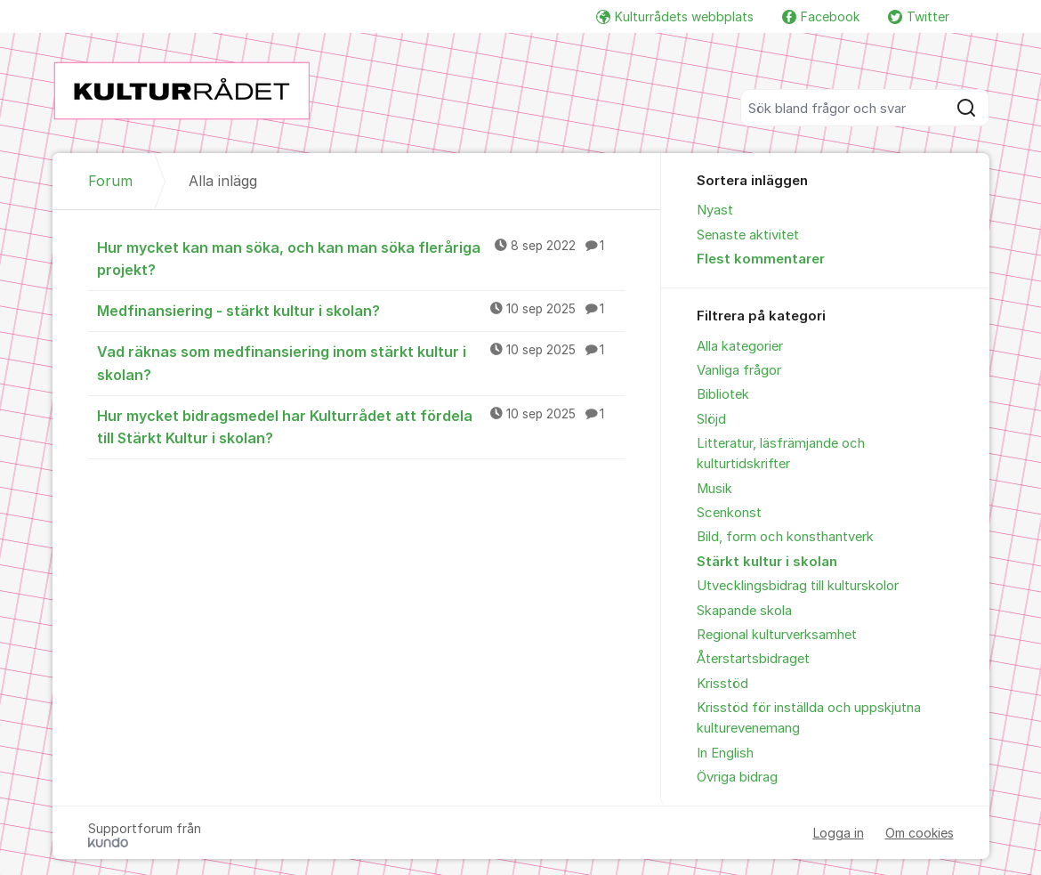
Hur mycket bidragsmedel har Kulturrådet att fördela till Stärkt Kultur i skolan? (361, 426)
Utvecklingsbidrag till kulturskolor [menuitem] (798, 586)
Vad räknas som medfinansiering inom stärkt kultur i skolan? (361, 362)
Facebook (820, 16)
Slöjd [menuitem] (711, 419)
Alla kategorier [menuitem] (740, 346)
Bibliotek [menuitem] (723, 394)
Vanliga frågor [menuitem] (739, 370)
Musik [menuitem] (714, 489)
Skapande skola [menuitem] (744, 611)
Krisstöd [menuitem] (722, 684)
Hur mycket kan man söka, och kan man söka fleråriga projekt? (361, 258)
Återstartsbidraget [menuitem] (753, 659)
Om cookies (919, 832)
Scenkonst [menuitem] (729, 513)
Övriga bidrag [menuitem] (737, 777)
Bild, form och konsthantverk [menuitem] (785, 537)
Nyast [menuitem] (715, 210)
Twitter (918, 16)
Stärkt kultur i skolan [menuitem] (767, 562)
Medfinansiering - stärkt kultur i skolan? (361, 310)
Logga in (838, 832)
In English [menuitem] (725, 753)
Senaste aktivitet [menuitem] (748, 235)
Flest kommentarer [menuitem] (761, 259)
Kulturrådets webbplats (675, 16)
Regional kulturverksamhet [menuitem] (777, 635)
